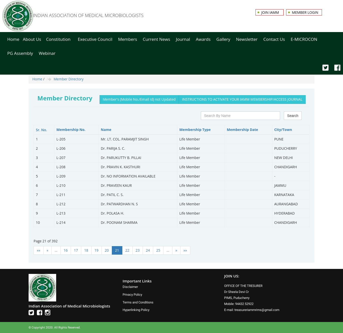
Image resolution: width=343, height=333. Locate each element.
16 (66, 250)
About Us (32, 39)
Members (127, 39)
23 (138, 250)
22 (127, 250)
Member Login (305, 12)
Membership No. (70, 129)
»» (185, 250)
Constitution (58, 39)
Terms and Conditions (138, 302)
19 (97, 250)
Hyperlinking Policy (136, 310)
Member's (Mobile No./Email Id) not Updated (139, 99)
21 (117, 250)
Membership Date (242, 129)
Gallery (223, 39)
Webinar (47, 53)
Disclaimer (130, 287)
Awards (203, 39)
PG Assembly (20, 53)
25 (158, 250)
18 (86, 250)
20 (107, 250)
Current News (156, 39)
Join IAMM (270, 12)
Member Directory (68, 79)
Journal (183, 39)
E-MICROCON (304, 39)
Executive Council (95, 39)
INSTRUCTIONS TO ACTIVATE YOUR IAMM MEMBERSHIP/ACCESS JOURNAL (242, 99)
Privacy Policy (132, 294)
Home (13, 39)
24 (148, 250)
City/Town (283, 129)
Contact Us (274, 39)
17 (76, 250)
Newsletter (247, 39)
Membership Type (195, 129)
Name (106, 129)
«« (38, 250)
